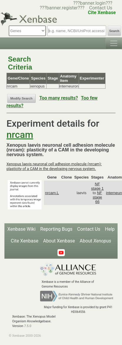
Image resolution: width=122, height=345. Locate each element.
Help (110, 229)
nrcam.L (52, 193)
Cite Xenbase (25, 241)
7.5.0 (28, 326)
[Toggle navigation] (113, 43)
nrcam (19, 134)
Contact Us (101, 8)
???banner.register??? (62, 8)
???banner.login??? (92, 3)
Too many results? (58, 98)
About (95, 241)
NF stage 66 (97, 197)
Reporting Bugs (56, 229)
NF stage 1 (97, 186)
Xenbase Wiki (21, 229)
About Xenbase (59, 241)
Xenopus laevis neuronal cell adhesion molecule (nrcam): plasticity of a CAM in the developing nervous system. (54, 166)
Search (114, 31)
